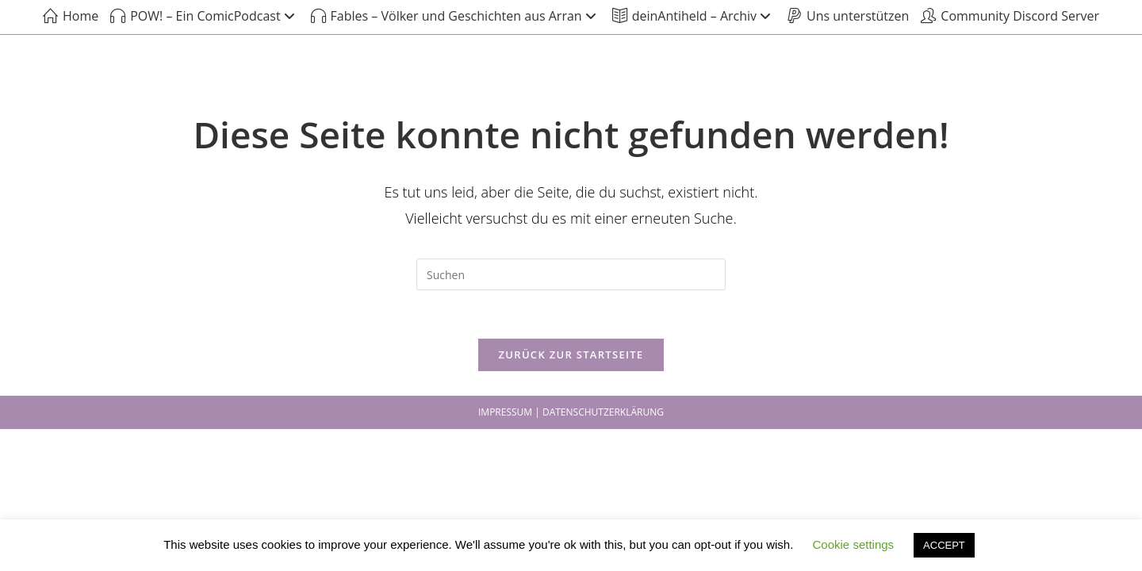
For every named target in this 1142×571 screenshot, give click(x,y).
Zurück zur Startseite (571, 354)
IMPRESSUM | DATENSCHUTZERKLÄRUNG (571, 412)
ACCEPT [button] (944, 545)
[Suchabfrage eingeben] (571, 274)
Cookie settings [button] (854, 544)
